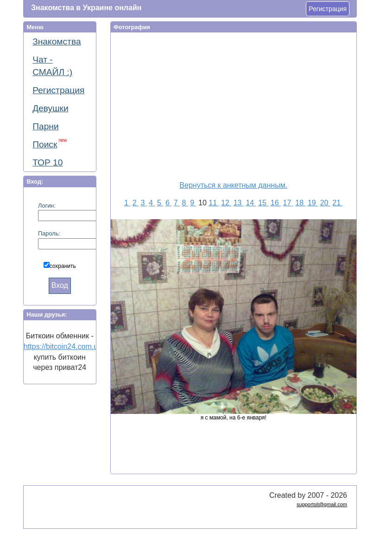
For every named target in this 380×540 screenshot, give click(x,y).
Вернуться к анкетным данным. (233, 185)
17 (288, 203)
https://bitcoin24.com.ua (63, 346)
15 (263, 203)
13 (239, 203)
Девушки (50, 108)
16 (276, 203)
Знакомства (56, 41)
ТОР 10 (47, 162)
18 (300, 203)
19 (313, 203)
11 (214, 203)
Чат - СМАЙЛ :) (52, 66)
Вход (59, 285)
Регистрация (328, 9)
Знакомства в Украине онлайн (86, 8)
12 (226, 203)
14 (251, 203)
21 (337, 203)
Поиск (49, 143)
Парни (45, 126)
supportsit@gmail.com (322, 504)
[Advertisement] (240, 105)
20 (325, 203)
